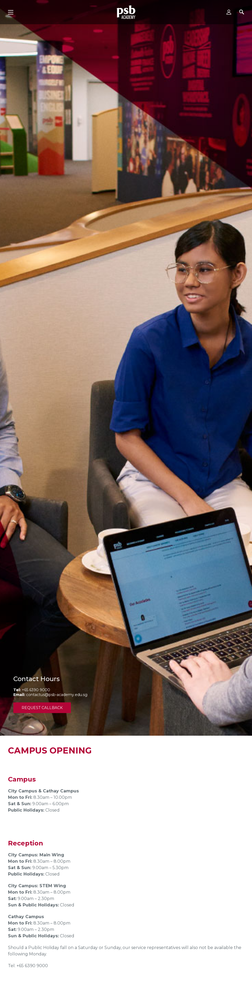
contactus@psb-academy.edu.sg (56, 694)
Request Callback (42, 707)
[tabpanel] (126, 368)
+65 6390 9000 (36, 689)
